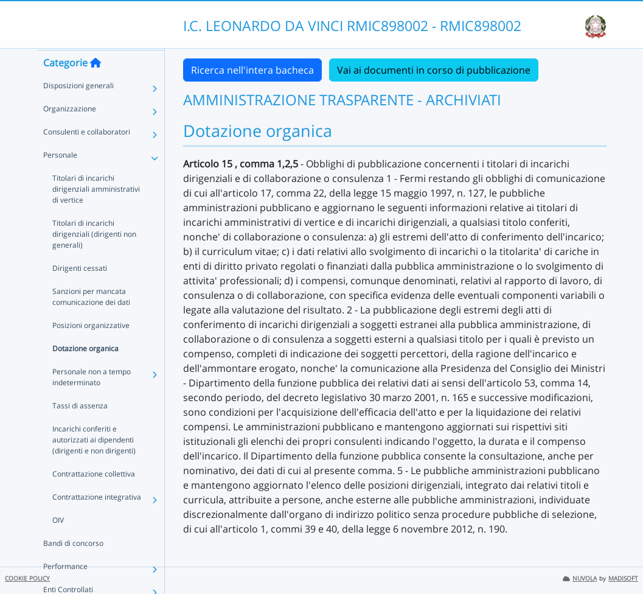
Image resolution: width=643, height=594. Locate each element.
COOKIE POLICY (27, 578)
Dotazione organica (85, 371)
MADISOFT (623, 578)
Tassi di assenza (80, 429)
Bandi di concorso (73, 566)
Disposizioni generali (78, 108)
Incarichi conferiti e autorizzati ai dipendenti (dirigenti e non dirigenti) (94, 463)
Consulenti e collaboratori (86, 155)
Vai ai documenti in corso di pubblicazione (433, 70)
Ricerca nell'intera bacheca (252, 70)
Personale (60, 178)
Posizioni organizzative (91, 348)
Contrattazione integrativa (96, 520)
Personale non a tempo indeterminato (91, 400)
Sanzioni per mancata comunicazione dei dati (91, 319)
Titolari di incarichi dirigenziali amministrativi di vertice (96, 212)
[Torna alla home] (95, 86)
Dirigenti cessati (79, 291)
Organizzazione (69, 132)
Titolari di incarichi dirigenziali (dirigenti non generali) (94, 257)
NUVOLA (580, 578)
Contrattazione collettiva (93, 497)
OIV (58, 543)
